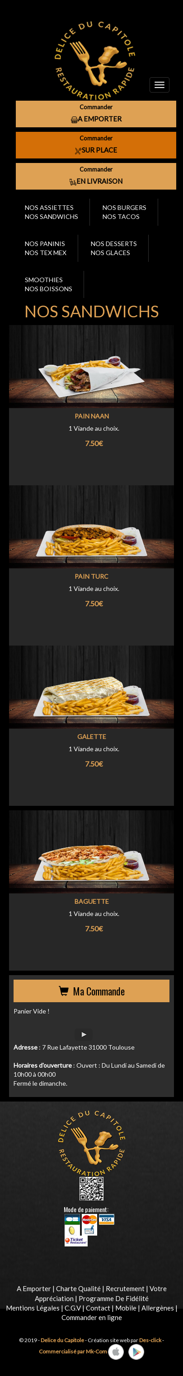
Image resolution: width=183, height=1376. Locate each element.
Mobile (125, 1308)
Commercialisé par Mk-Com (73, 1351)
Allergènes (157, 1308)
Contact (98, 1308)
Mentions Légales (33, 1308)
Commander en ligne (91, 1317)
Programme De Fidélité (114, 1298)
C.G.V (73, 1308)
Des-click (150, 1340)
